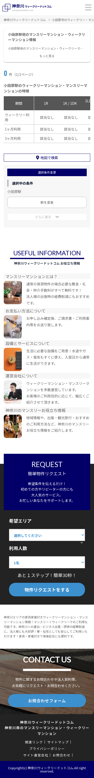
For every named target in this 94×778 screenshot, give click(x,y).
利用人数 (18, 548)
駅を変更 (46, 202)
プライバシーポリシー (47, 748)
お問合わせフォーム (47, 701)
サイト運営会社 (35, 755)
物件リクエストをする (47, 589)
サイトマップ (58, 742)
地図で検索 (49, 157)
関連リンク (34, 742)
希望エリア (20, 520)
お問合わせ (62, 755)
